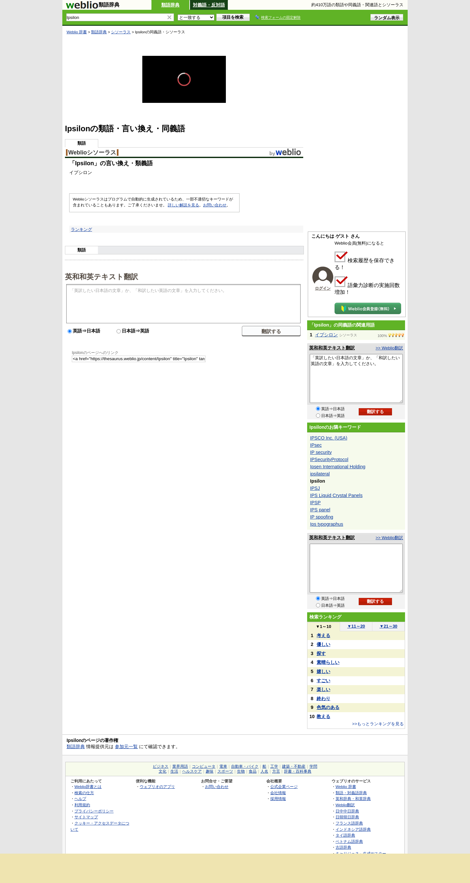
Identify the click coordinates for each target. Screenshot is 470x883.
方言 (276, 771)
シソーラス (121, 32)
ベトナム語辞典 (349, 841)
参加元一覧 (126, 746)
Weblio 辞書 (77, 32)
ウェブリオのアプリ (157, 786)
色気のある (328, 707)
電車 (223, 766)
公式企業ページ (284, 786)
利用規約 (82, 805)
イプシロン (326, 334)
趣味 (209, 771)
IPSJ (315, 488)
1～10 (323, 626)
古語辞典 (343, 847)
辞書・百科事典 (297, 771)
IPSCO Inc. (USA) (328, 438)
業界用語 (180, 766)
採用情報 (278, 798)
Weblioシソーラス (92, 152)
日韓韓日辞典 (347, 817)
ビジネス (160, 766)
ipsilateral (320, 473)
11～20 (356, 626)
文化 (162, 771)
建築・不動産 (294, 766)
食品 (253, 771)
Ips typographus (326, 524)
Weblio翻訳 (345, 805)
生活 (174, 771)
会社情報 (278, 793)
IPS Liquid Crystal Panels (336, 495)
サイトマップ (86, 817)
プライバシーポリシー (94, 811)
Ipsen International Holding (338, 466)
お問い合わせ (215, 205)
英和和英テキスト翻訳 (101, 276)
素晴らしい (328, 662)
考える (323, 635)
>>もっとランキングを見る (378, 723)
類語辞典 (170, 5)
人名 (264, 771)
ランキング (81, 229)
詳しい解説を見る (183, 205)
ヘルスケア (192, 771)
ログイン (323, 288)
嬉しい (323, 671)
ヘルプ (80, 798)
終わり (323, 698)
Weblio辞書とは (88, 786)
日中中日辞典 (347, 811)
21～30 (389, 626)
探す (321, 653)
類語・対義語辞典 (351, 793)
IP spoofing (321, 517)
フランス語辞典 (349, 823)
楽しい (323, 689)
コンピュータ (203, 766)
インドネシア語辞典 (353, 829)
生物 (241, 771)
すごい (323, 680)
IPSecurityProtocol (329, 459)
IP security (321, 452)
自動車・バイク (244, 766)
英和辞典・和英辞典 (353, 798)
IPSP (315, 502)
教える (323, 716)
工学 (274, 766)
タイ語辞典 (345, 835)
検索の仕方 (84, 793)
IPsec (316, 445)
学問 (313, 766)
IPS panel (320, 509)
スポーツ (225, 771)
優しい (323, 644)
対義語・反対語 (209, 5)
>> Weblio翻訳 (389, 347)
